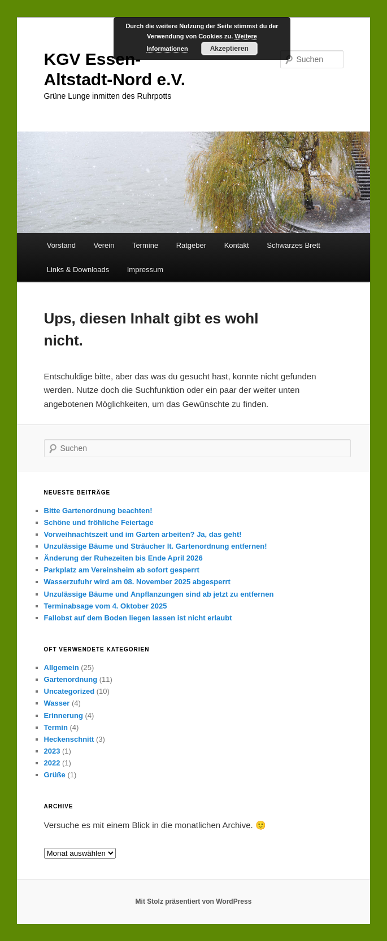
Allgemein (61, 667)
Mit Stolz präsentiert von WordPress (194, 901)
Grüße (55, 775)
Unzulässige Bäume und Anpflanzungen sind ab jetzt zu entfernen (159, 594)
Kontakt (236, 245)
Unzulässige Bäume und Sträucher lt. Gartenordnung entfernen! (155, 546)
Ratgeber (191, 245)
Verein (104, 245)
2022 (52, 763)
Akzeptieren (229, 48)
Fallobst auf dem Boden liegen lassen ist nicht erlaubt (138, 618)
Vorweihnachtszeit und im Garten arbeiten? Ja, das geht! (143, 534)
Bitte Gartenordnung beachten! (98, 510)
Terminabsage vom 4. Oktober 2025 (105, 606)
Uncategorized (69, 691)
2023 (52, 751)
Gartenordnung (71, 679)
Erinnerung (63, 715)
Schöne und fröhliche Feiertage (99, 522)
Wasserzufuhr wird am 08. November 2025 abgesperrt (137, 581)
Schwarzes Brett (293, 245)
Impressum (145, 269)
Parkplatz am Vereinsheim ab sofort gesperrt (121, 570)
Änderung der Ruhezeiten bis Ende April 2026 (123, 558)
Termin (56, 727)
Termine (145, 245)
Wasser (57, 703)
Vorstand (61, 245)
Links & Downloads (78, 269)
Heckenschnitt (69, 739)
